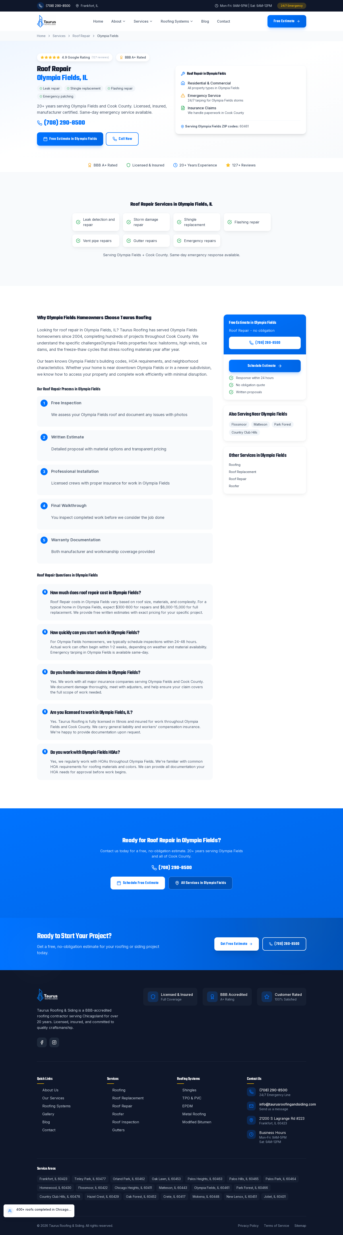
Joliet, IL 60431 (275, 1196)
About (118, 21)
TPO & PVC (189, 1098)
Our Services (50, 1098)
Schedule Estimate (265, 366)
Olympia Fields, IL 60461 (211, 1188)
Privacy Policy (248, 1225)
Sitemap (300, 1225)
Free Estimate (287, 21)
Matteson (260, 424)
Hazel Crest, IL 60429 (103, 1196)
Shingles (186, 1090)
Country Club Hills (244, 432)
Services (143, 21)
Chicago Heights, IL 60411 (133, 1188)
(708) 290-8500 (61, 123)
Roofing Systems (177, 21)
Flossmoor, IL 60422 (93, 1188)
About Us (47, 1090)
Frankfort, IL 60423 (53, 1179)
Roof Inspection (123, 1122)
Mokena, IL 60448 (206, 1196)
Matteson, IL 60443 (173, 1188)
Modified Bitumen (194, 1122)
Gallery (45, 1114)
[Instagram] (54, 1042)
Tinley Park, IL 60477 (90, 1179)
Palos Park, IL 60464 (281, 1179)
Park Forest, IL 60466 (252, 1188)
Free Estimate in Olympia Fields (70, 139)
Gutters (116, 1130)
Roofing (116, 1090)
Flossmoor (239, 424)
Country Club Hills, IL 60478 (60, 1196)
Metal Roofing (191, 1114)
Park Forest (282, 424)
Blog (205, 21)
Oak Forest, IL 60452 (141, 1196)
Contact (223, 21)
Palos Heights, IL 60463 (205, 1179)
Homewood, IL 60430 (55, 1188)
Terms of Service (276, 1225)
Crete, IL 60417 (174, 1196)
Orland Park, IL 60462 (129, 1179)
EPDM (185, 1106)
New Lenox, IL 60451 (242, 1196)
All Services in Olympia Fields (200, 883)
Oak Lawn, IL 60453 (166, 1179)
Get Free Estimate (237, 944)
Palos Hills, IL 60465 (244, 1179)
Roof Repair (81, 36)
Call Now (122, 139)
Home (98, 21)
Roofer (115, 1114)
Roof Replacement (125, 1098)
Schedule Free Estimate (138, 883)
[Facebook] (42, 1042)
